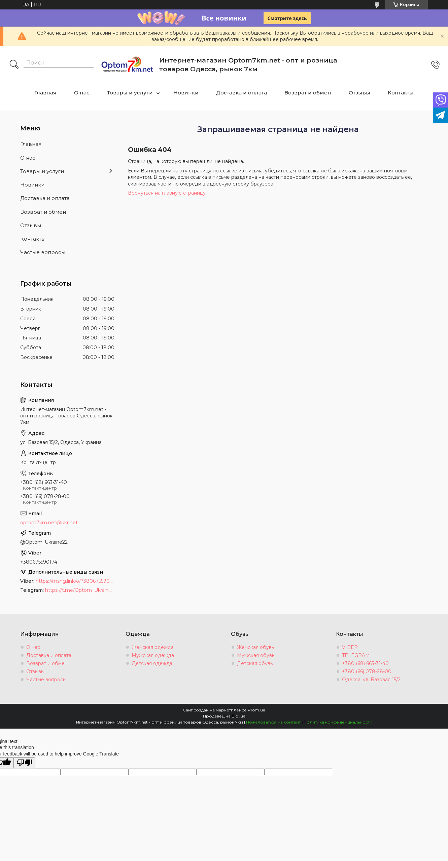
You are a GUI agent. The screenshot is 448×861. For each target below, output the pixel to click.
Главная (45, 92)
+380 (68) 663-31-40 (365, 663)
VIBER (350, 647)
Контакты (401, 92)
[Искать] (14, 64)
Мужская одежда (153, 655)
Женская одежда (153, 647)
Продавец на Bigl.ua (224, 716)
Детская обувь (255, 663)
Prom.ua (256, 709)
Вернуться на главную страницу (167, 193)
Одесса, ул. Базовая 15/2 (371, 679)
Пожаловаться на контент (273, 722)
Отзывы (359, 92)
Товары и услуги (130, 92)
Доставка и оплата (241, 92)
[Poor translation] (24, 762)
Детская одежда (152, 663)
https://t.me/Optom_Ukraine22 (79, 590)
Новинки (186, 92)
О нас (82, 92)
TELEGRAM (356, 655)
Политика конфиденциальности (338, 722)
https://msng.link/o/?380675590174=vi (75, 581)
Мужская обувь (255, 655)
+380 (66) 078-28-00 (366, 671)
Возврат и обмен (307, 92)
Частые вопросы (42, 252)
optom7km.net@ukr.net (49, 523)
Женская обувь (255, 647)
